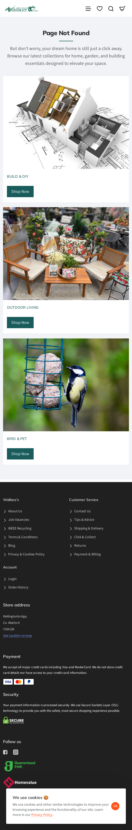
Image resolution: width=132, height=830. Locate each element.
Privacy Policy (53, 812)
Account (10, 567)
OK (113, 804)
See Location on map (17, 635)
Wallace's (11, 499)
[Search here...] (111, 9)
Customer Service (83, 499)
